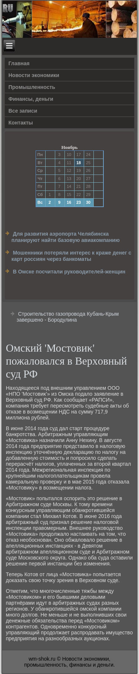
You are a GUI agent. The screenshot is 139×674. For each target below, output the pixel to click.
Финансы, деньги (31, 99)
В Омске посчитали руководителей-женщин (69, 272)
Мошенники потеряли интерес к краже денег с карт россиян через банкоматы (71, 256)
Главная (19, 63)
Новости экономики (34, 75)
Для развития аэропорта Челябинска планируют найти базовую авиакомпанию (65, 237)
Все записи (23, 111)
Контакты (21, 123)
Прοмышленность (32, 87)
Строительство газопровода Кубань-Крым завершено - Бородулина (68, 317)
